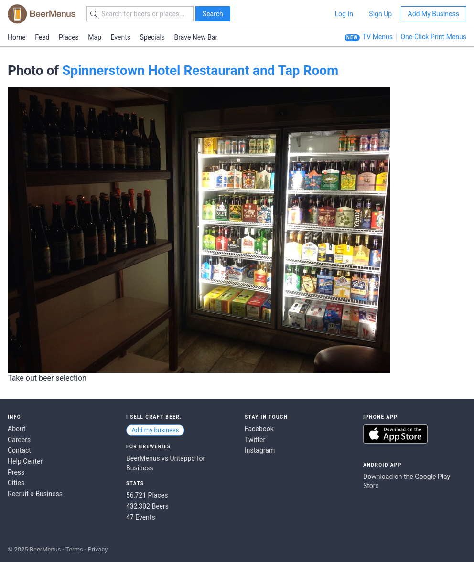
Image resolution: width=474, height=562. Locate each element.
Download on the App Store (395, 434)
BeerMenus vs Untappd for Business (165, 463)
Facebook (259, 429)
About (16, 429)
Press (16, 472)
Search (213, 14)
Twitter (255, 440)
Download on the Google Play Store (406, 481)
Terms (74, 549)
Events (120, 37)
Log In (343, 14)
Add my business (155, 430)
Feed (42, 37)
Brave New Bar (196, 37)
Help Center (25, 461)
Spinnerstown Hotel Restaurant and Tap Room (200, 70)
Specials (152, 37)
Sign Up (380, 14)
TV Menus (378, 37)
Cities (16, 483)
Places (69, 37)
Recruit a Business (35, 494)
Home (17, 37)
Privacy (97, 549)
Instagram (260, 450)
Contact (19, 450)
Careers (19, 440)
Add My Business (433, 14)
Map (94, 37)
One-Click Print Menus (433, 37)
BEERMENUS (41, 14)
